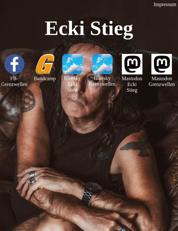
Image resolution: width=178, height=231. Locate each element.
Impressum (165, 4)
